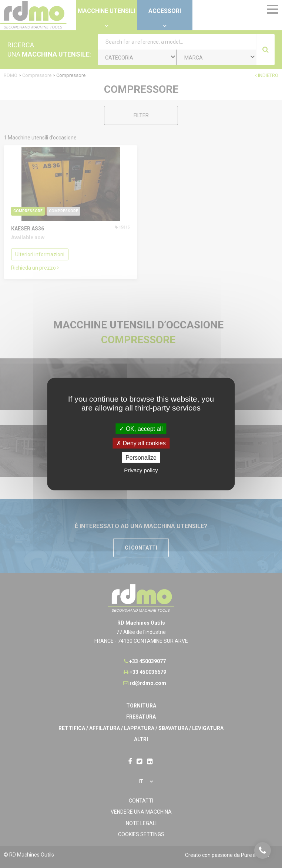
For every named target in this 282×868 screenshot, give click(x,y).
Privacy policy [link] (141, 470)
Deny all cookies (141, 443)
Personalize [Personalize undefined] (141, 458)
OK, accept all (140, 428)
